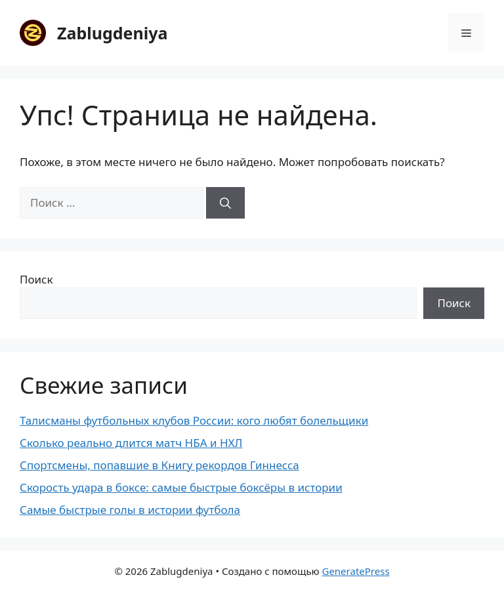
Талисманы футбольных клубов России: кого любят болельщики (194, 420)
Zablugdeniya (112, 33)
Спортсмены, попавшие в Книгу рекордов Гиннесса (159, 465)
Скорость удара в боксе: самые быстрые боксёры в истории (181, 487)
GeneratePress (355, 571)
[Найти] (225, 203)
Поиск (36, 279)
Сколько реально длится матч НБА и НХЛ (131, 442)
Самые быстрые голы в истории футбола (130, 509)
